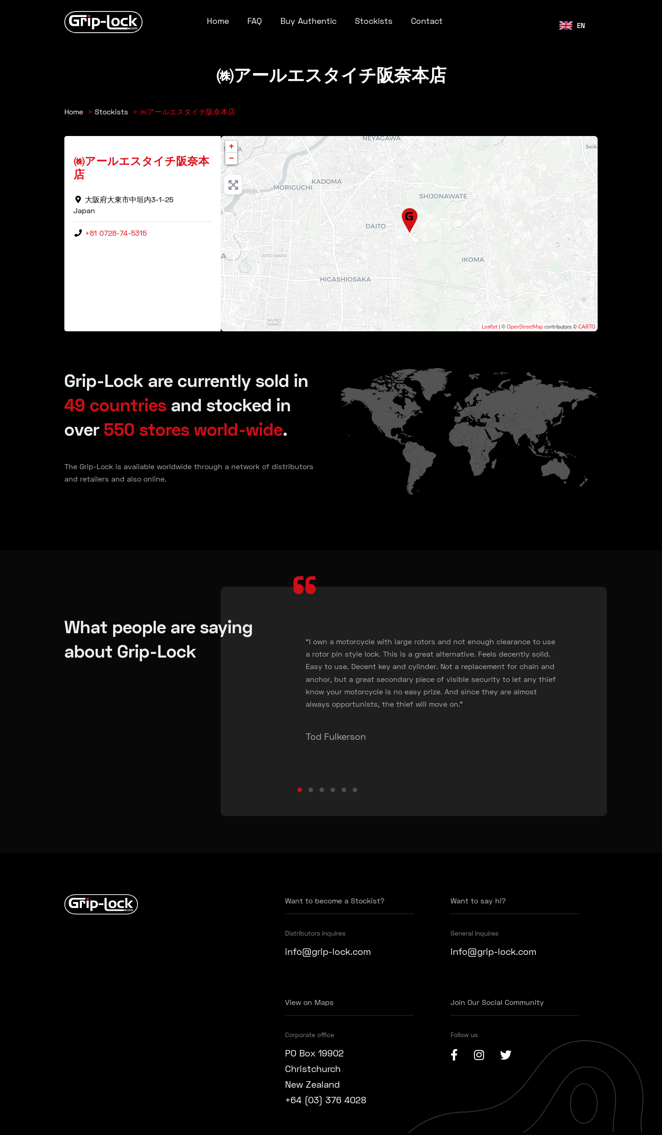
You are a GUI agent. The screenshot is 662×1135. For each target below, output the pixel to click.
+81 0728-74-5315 (116, 232)
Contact (427, 21)
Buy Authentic (308, 21)
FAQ (254, 21)
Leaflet (489, 326)
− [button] (231, 158)
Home (218, 21)
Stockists (374, 21)
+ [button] (231, 146)
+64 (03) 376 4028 (325, 1099)
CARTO (586, 326)
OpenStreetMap (525, 326)
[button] (299, 789)
